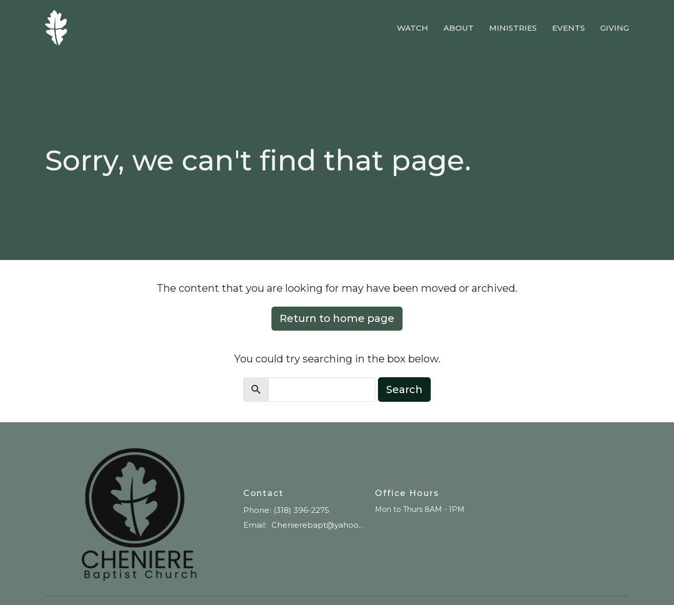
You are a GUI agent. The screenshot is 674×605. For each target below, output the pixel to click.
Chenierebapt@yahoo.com (318, 525)
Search (404, 389)
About (459, 28)
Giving (614, 28)
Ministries (513, 28)
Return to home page (337, 318)
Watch (412, 28)
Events (568, 28)
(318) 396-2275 (301, 510)
